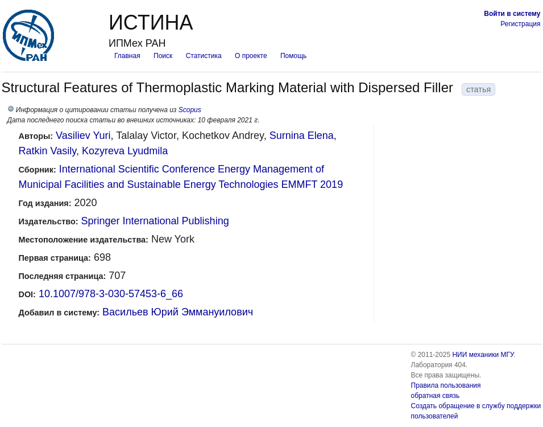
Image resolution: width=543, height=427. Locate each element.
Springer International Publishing (155, 221)
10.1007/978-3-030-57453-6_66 (111, 293)
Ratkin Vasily (47, 151)
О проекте (251, 56)
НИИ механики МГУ (482, 355)
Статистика (204, 56)
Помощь (293, 56)
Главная (127, 56)
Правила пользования (446, 385)
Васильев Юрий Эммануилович (177, 312)
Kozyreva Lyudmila (125, 151)
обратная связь (435, 396)
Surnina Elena (302, 135)
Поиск (163, 56)
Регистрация (520, 24)
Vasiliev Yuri (83, 135)
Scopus (190, 110)
